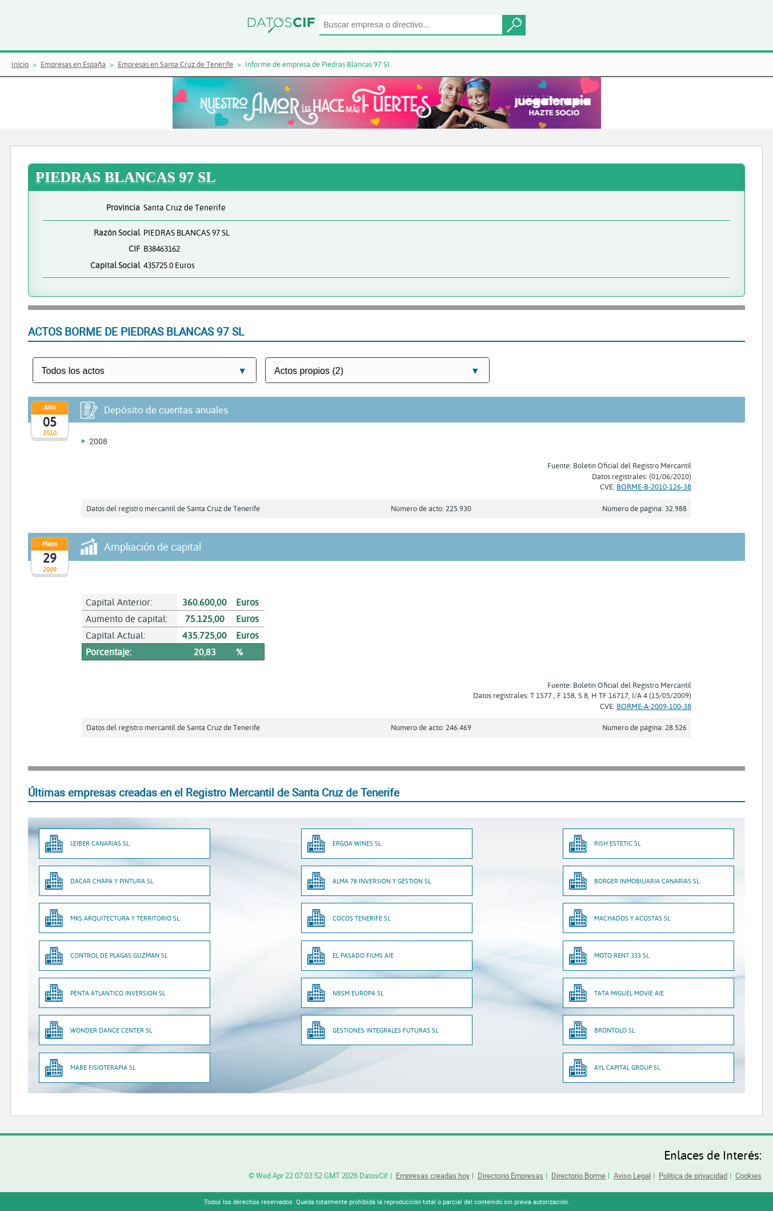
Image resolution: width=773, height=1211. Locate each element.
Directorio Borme (578, 1175)
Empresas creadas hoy (433, 1175)
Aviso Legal (632, 1175)
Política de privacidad (693, 1175)
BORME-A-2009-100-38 (653, 706)
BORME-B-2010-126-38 (653, 486)
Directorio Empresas (510, 1175)
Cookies (748, 1175)
